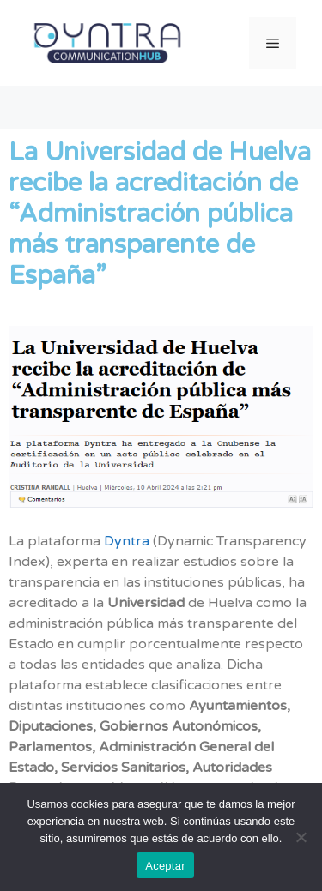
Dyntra (124, 541)
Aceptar (165, 865)
